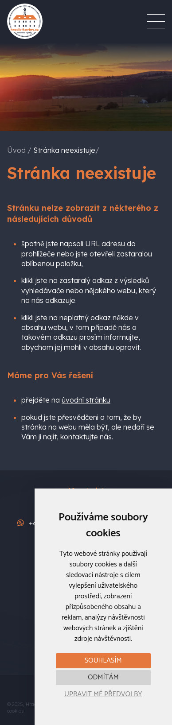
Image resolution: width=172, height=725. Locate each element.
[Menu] (156, 21)
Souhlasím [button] (103, 661)
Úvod (16, 150)
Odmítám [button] (103, 677)
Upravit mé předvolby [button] (103, 694)
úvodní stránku (86, 399)
